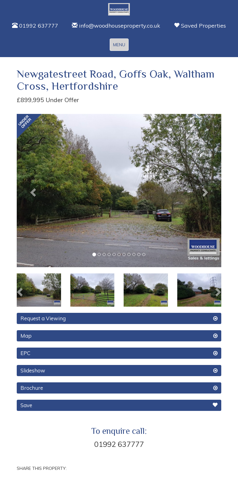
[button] (32, 191)
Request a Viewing (119, 318)
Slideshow (119, 370)
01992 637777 (35, 25)
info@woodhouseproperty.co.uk (116, 25)
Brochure (119, 388)
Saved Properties (200, 25)
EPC (119, 353)
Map (119, 336)
